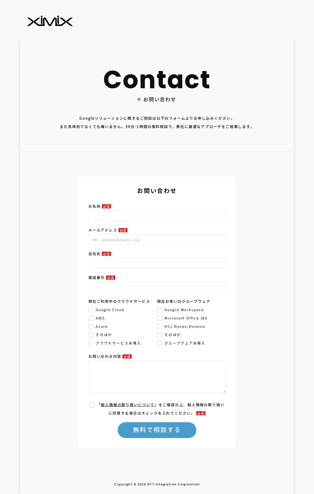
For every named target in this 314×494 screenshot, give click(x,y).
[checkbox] (121, 326)
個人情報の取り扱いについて (127, 404)
